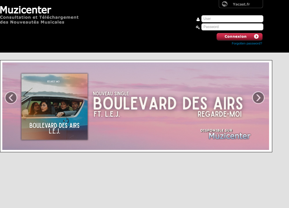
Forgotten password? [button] (247, 43)
